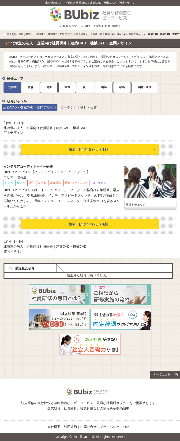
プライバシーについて (116, 427)
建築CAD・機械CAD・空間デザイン (29, 107)
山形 (104, 87)
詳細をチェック (136, 204)
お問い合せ (88, 427)
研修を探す (70, 26)
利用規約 (70, 427)
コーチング (69, 107)
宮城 (67, 87)
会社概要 (53, 427)
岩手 (49, 87)
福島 (122, 87)
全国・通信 (144, 87)
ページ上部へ (165, 374)
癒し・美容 (88, 107)
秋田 (85, 87)
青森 (31, 87)
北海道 (12, 87)
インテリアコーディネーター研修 (28, 166)
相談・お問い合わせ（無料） (103, 26)
